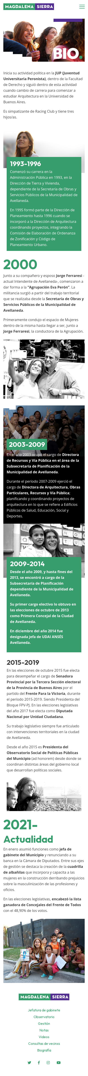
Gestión (44, 1023)
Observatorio (44, 1017)
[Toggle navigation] (83, 6)
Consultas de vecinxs (44, 1043)
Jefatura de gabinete (44, 1010)
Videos (44, 1037)
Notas (44, 1030)
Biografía (44, 1050)
